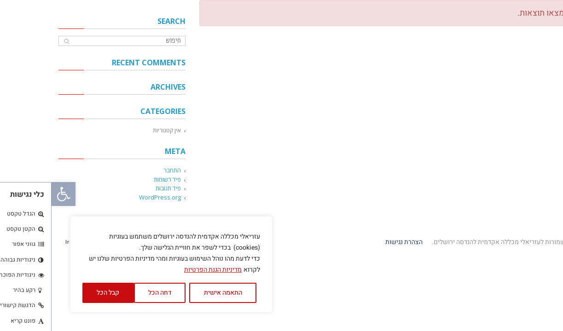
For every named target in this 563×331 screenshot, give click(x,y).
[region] (119, 264)
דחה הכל (108, 292)
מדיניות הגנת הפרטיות (161, 269)
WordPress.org (108, 197)
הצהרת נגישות (351, 242)
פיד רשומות (115, 179)
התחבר (120, 170)
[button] (12, 194)
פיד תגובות (116, 188)
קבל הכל (56, 292)
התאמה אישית (171, 292)
